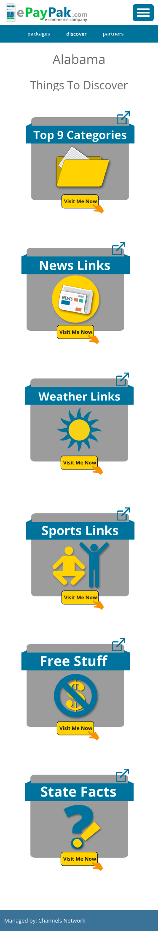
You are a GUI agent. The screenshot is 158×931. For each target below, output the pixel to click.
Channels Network (61, 920)
